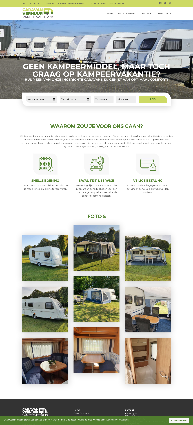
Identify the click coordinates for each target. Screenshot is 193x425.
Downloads (164, 13)
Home (110, 13)
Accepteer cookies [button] (179, 420)
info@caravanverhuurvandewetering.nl (68, 3)
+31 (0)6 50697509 (33, 3)
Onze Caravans (127, 13)
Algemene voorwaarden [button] (117, 420)
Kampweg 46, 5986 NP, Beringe (110, 3)
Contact (146, 13)
